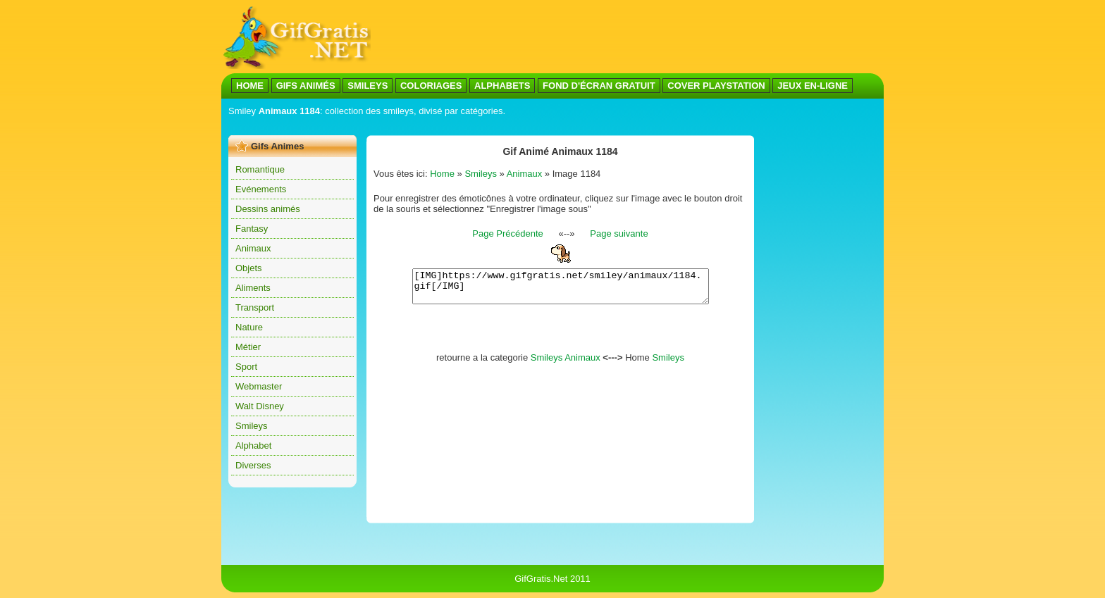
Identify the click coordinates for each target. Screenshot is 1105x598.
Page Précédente (507, 233)
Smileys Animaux (565, 364)
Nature (249, 327)
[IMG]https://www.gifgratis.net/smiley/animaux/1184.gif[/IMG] (561, 289)
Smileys (251, 426)
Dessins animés (267, 209)
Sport (246, 366)
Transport (254, 307)
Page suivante (619, 233)
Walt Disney (259, 406)
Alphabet (253, 445)
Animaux (253, 248)
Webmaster (258, 386)
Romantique (260, 169)
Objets (248, 268)
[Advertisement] (484, 125)
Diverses (253, 465)
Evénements (260, 189)
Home (442, 173)
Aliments (253, 287)
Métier (248, 347)
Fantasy (251, 228)
